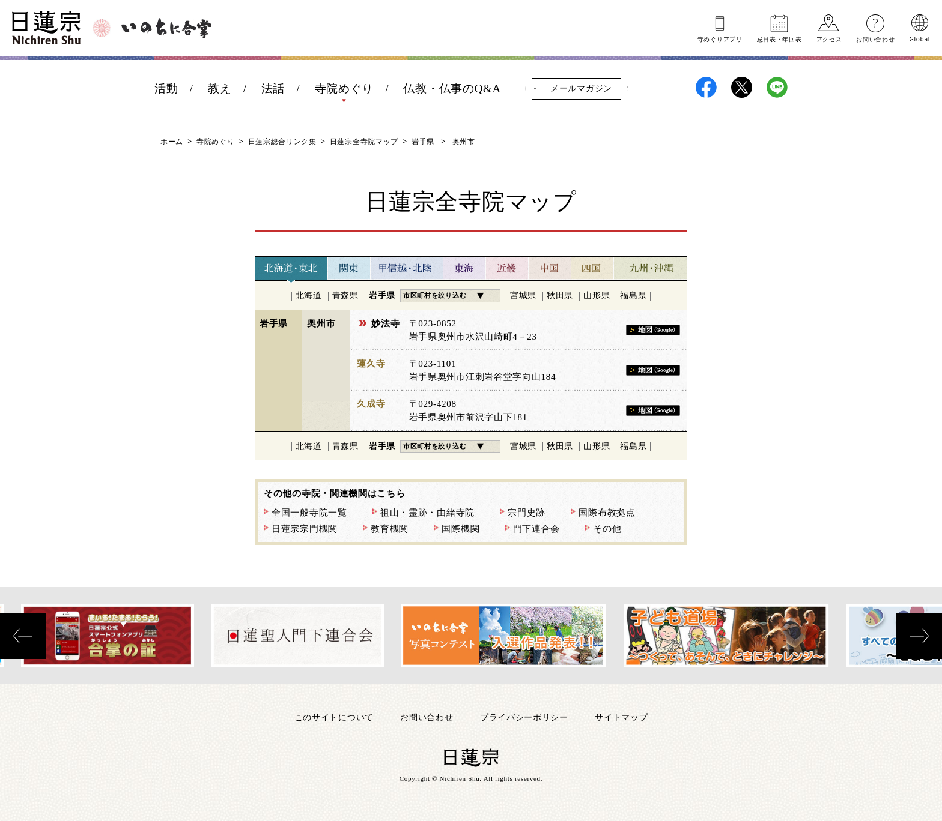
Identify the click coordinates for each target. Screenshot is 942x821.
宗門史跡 (526, 512)
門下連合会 (537, 529)
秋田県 (560, 295)
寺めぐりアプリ (720, 38)
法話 (273, 88)
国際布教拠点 (607, 512)
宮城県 (523, 295)
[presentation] (23, 636)
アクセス (829, 38)
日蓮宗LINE (777, 87)
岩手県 (423, 141)
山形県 (596, 295)
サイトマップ (621, 717)
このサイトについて (334, 717)
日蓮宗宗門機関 (305, 529)
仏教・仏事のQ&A (452, 88)
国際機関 (460, 529)
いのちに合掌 (166, 28)
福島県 (633, 295)
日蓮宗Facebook (706, 87)
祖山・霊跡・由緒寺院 (427, 512)
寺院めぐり (344, 88)
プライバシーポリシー (524, 717)
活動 (166, 88)
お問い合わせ (875, 38)
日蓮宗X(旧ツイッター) (741, 87)
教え (219, 88)
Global (920, 38)
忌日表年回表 (779, 38)
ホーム (171, 141)
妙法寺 (385, 323)
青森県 (345, 295)
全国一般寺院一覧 (309, 512)
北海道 (309, 295)
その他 (607, 529)
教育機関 (390, 529)
